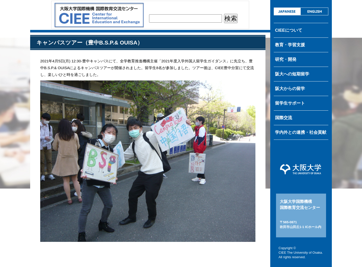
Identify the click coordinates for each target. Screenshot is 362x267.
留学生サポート (290, 103)
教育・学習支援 (290, 44)
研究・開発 (285, 59)
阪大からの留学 (290, 88)
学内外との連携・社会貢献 (300, 132)
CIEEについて (288, 30)
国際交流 (283, 117)
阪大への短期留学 (292, 74)
